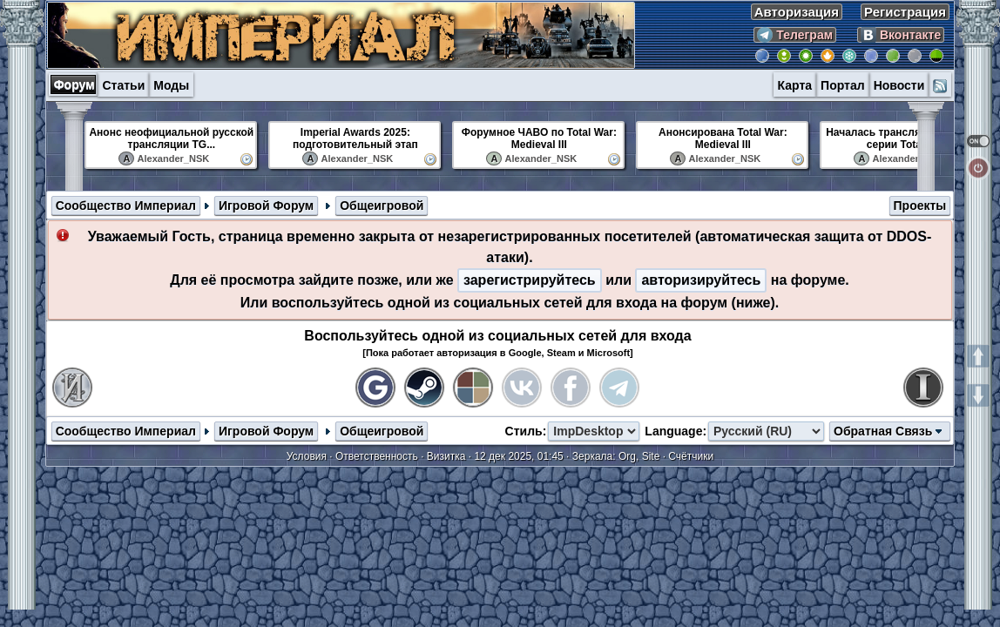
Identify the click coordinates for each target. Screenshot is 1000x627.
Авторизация (796, 11)
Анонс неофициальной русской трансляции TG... (171, 138)
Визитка (446, 456)
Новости (899, 85)
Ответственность (376, 456)
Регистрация (905, 11)
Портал (843, 85)
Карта (795, 85)
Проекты (920, 205)
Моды (171, 85)
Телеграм (795, 35)
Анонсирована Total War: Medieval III (723, 138)
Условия (307, 456)
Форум (74, 84)
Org (627, 456)
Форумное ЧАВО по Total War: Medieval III (539, 138)
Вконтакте (901, 35)
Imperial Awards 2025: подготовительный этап (355, 138)
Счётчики (690, 456)
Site (651, 456)
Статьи (123, 85)
